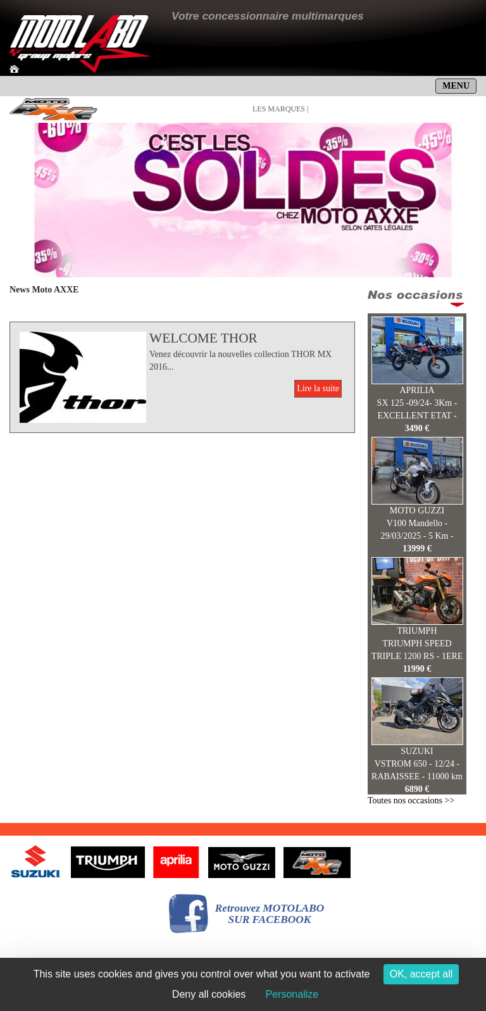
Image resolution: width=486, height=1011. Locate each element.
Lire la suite (318, 388)
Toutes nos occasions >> (411, 800)
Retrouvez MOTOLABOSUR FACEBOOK (270, 914)
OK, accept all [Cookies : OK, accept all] (421, 974)
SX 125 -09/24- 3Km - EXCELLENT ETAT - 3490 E (417, 415)
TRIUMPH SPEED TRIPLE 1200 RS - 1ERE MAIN (417, 656)
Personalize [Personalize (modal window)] (292, 994)
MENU (456, 86)
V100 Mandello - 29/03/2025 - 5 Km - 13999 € (416, 535)
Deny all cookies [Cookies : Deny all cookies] (209, 994)
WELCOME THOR (203, 338)
